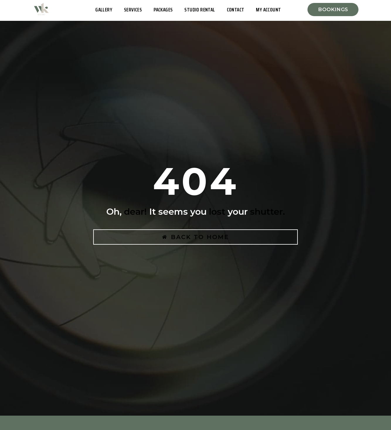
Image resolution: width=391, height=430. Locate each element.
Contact (235, 9)
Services (133, 9)
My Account (268, 9)
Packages (163, 9)
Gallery (103, 9)
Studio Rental (199, 9)
